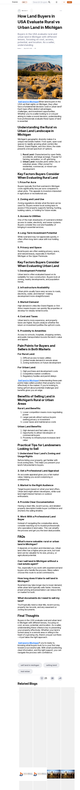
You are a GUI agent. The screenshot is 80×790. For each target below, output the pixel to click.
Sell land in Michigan (28, 102)
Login (64, 2)
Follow (33, 10)
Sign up (69, 2)
